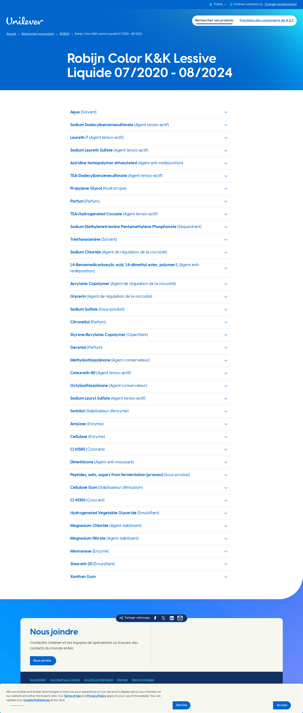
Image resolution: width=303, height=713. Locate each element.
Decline (181, 705)
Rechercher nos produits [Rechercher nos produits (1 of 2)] (214, 20)
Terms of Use (72, 696)
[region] (151, 698)
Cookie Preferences (36, 700)
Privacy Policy (96, 696)
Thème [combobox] (218, 4)
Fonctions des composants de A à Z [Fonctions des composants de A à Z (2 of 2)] (266, 20)
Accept (282, 705)
